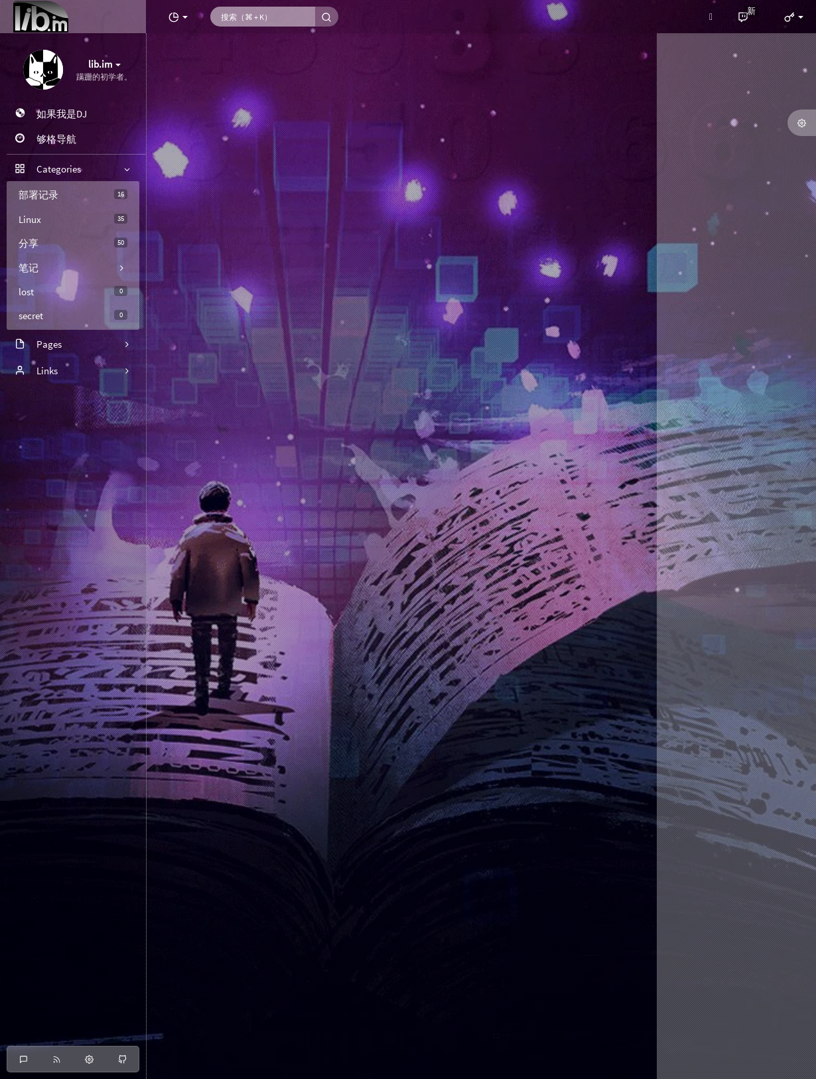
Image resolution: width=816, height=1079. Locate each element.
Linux (73, 219)
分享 (73, 243)
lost (73, 291)
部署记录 (73, 194)
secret (73, 315)
